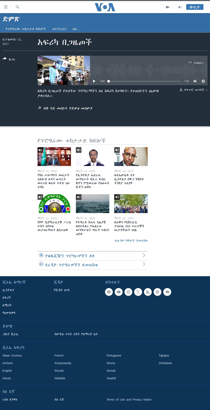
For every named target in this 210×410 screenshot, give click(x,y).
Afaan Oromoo (12, 355)
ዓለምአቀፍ (9, 313)
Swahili (111, 378)
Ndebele (60, 378)
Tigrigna (164, 355)
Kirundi (59, 371)
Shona (111, 363)
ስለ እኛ (59, 399)
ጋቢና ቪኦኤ (10, 334)
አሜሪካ (6, 305)
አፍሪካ (6, 298)
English (7, 371)
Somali (111, 371)
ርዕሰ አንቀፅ (9, 399)
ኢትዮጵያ (8, 290)
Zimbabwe (165, 363)
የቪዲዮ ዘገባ (62, 290)
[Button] (9, 60)
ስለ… (76, 29)
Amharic (7, 363)
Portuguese (114, 355)
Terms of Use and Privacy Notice (129, 399)
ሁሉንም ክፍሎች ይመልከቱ (131, 240)
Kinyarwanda (63, 363)
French (59, 355)
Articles (59, 29)
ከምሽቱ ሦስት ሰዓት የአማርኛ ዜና (76, 334)
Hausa (6, 378)
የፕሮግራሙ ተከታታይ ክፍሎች (26, 29)
